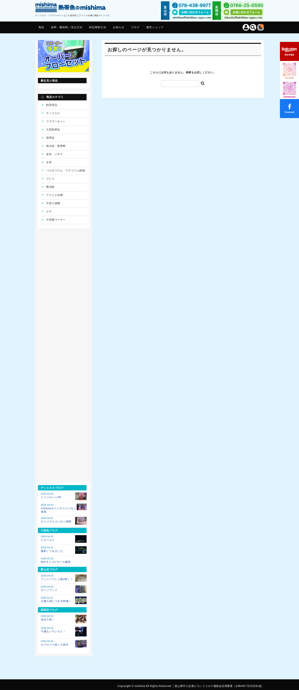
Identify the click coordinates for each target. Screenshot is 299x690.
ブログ (135, 27)
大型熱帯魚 (53, 129)
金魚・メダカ (54, 154)
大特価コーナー (56, 219)
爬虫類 (50, 186)
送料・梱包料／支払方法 (66, 27)
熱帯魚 (50, 137)
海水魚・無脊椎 (56, 145)
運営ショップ (154, 27)
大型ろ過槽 (53, 203)
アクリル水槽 (54, 195)
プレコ (50, 178)
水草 (49, 162)
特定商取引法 (97, 27)
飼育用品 (51, 104)
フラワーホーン (56, 121)
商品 (41, 27)
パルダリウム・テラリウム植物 (65, 170)
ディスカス (53, 113)
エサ (49, 211)
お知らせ (118, 27)
